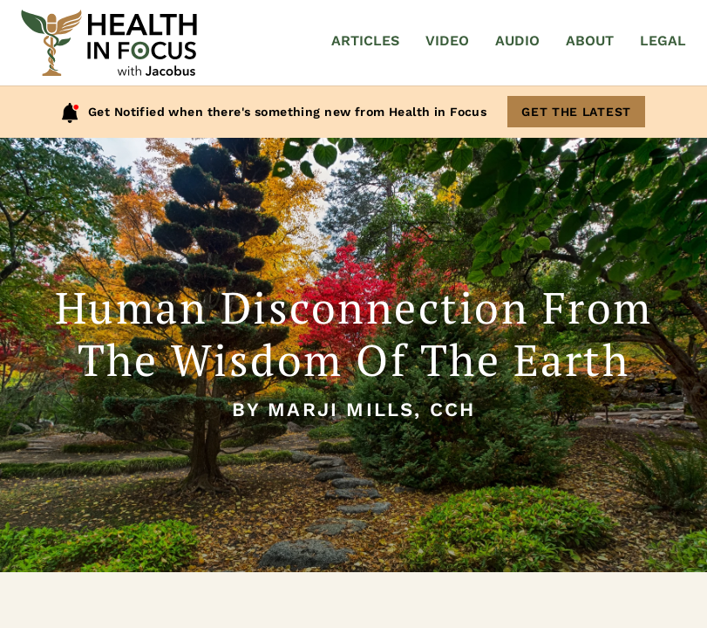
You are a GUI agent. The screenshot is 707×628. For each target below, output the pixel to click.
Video (447, 40)
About (590, 40)
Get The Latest (576, 112)
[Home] (109, 43)
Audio (517, 40)
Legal (663, 40)
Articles (365, 40)
